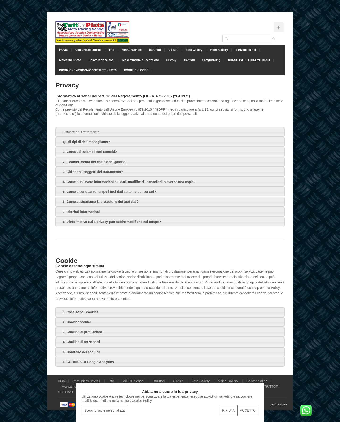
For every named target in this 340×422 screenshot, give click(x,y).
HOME (63, 50)
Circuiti (173, 50)
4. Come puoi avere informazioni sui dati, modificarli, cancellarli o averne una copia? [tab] (126, 182)
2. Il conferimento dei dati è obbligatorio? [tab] (92, 162)
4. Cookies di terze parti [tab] (78, 342)
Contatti (189, 60)
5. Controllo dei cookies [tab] (78, 352)
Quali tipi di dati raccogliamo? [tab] (83, 142)
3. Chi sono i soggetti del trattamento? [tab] (90, 172)
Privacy (171, 60)
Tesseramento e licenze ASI (140, 60)
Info (111, 50)
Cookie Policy (142, 401)
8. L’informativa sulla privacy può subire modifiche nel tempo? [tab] (109, 222)
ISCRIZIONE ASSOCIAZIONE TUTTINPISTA (88, 70)
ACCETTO (248, 410)
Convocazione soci (101, 60)
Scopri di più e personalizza (104, 410)
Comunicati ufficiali (88, 50)
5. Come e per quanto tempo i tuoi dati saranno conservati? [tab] (106, 192)
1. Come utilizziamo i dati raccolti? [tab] (87, 152)
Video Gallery (219, 50)
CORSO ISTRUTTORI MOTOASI (249, 60)
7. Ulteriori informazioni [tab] (78, 212)
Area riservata (278, 404)
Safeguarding (211, 60)
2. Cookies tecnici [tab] (74, 322)
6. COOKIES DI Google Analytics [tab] (85, 362)
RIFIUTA (228, 410)
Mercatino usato (70, 60)
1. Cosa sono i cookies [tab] (77, 312)
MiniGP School (132, 50)
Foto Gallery (194, 50)
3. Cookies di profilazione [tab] (80, 332)
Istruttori (155, 50)
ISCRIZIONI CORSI (136, 70)
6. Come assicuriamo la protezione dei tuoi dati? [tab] (98, 202)
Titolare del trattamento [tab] (78, 132)
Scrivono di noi (245, 50)
